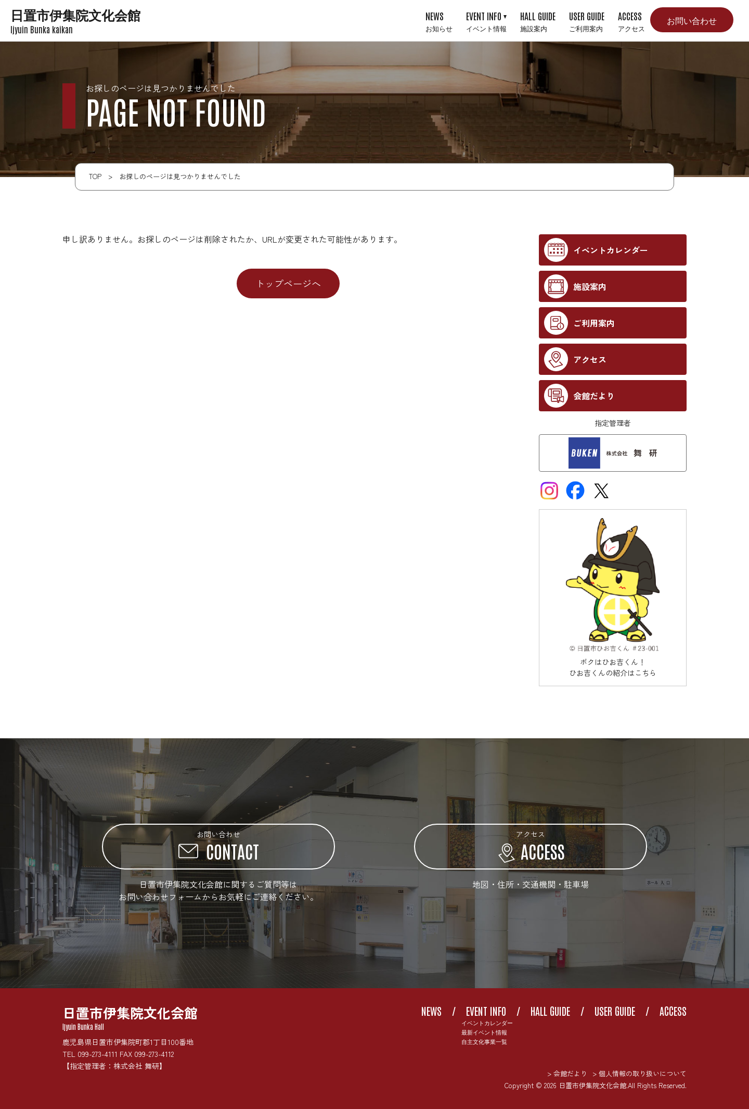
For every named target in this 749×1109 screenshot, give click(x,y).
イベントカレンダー (487, 1022)
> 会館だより (567, 1073)
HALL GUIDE (538, 20)
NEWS (439, 20)
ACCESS (631, 20)
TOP (95, 176)
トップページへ (288, 283)
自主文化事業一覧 (484, 1041)
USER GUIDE (586, 20)
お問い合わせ (692, 20)
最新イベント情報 (484, 1032)
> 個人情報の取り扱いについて (639, 1073)
